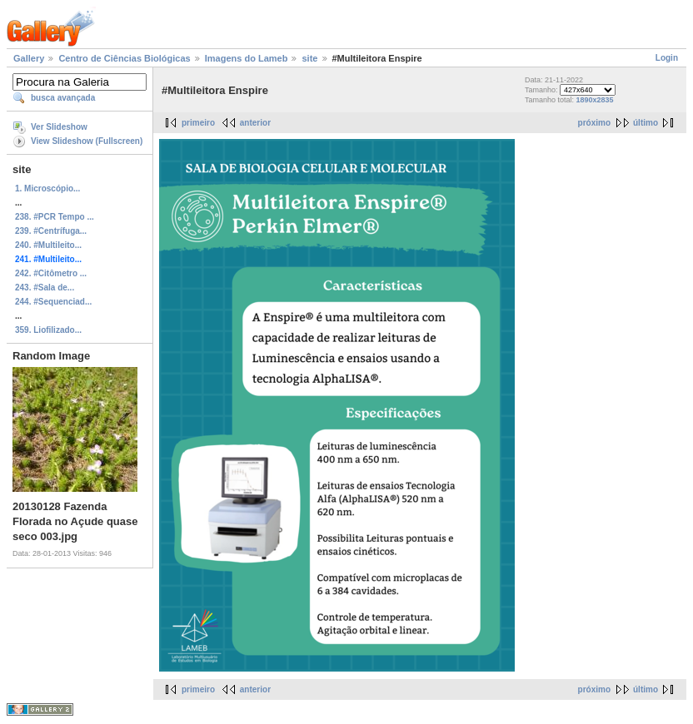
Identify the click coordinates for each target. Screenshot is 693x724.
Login (667, 57)
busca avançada (63, 97)
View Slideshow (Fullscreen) (86, 141)
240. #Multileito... (48, 245)
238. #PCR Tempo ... (54, 216)
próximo (594, 122)
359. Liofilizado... (48, 330)
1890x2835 (595, 100)
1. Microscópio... (47, 188)
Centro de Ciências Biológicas (124, 58)
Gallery (28, 58)
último (645, 122)
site (309, 58)
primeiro (198, 122)
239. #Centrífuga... (51, 231)
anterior (255, 122)
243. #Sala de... (44, 287)
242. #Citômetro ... (51, 273)
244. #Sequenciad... (53, 301)
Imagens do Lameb (246, 58)
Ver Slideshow (59, 126)
